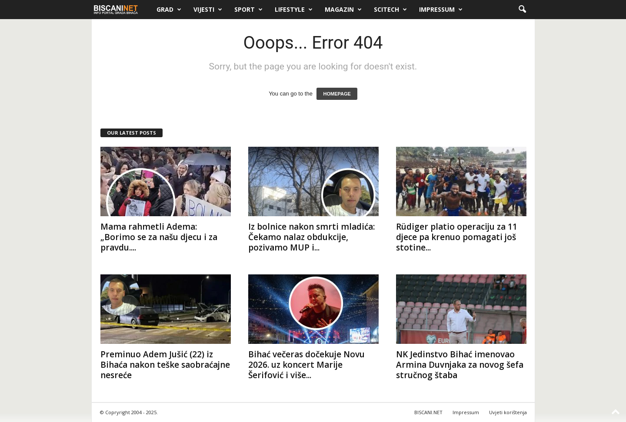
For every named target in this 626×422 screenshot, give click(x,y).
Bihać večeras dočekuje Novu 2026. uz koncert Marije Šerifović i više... (306, 365)
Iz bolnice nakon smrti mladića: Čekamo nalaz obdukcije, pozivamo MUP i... (311, 237)
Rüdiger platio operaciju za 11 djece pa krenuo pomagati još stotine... (456, 237)
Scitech (390, 9)
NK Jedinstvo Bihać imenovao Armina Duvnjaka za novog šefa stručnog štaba (459, 365)
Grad (168, 9)
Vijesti (207, 9)
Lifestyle (294, 9)
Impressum (441, 9)
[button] (522, 9)
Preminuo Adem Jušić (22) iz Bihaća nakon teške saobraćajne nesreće (165, 365)
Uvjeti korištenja (508, 412)
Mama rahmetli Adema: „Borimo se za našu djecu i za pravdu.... (158, 237)
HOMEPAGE (336, 93)
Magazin (343, 9)
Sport (248, 9)
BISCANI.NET (428, 412)
